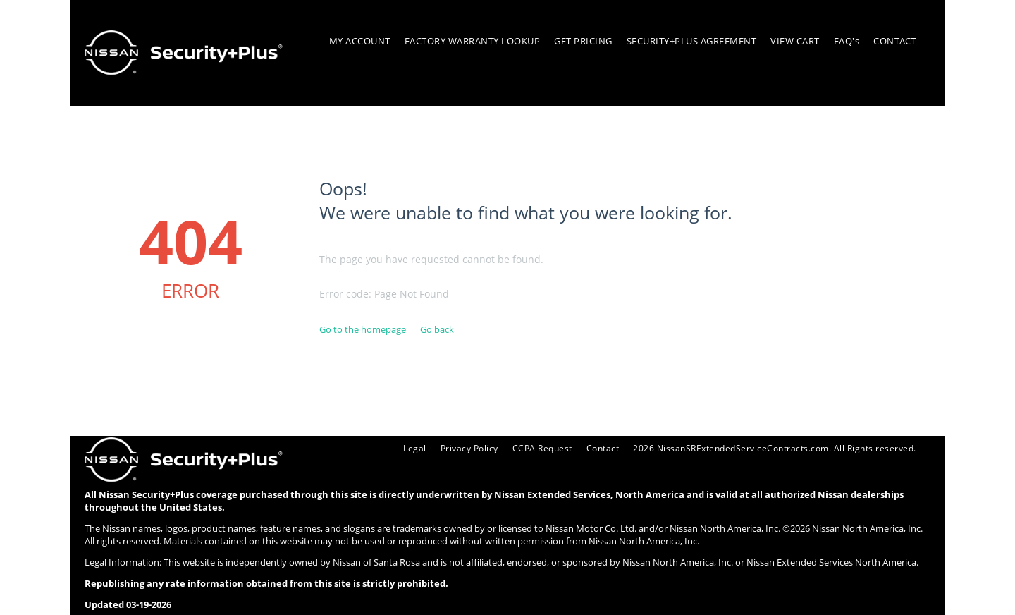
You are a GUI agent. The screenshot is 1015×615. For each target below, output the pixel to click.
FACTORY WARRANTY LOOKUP (473, 41)
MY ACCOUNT (359, 41)
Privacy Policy (447, 448)
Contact (587, 448)
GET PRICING (583, 41)
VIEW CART (795, 41)
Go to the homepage (362, 329)
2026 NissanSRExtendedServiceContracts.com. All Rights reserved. (767, 448)
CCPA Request (523, 448)
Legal (390, 448)
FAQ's (847, 41)
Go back (437, 329)
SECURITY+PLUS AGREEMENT (692, 41)
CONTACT (894, 41)
